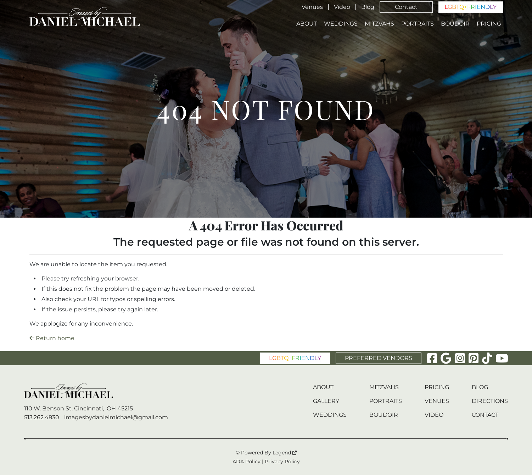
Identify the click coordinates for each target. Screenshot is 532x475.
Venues (312, 7)
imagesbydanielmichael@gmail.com (116, 417)
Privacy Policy (282, 461)
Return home (51, 338)
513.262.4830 (41, 417)
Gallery (326, 401)
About (306, 24)
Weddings (341, 24)
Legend (285, 452)
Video (342, 7)
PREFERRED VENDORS (378, 358)
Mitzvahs (379, 24)
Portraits (417, 24)
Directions (490, 401)
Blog (367, 7)
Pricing (489, 24)
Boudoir (455, 24)
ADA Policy (247, 461)
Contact (406, 7)
